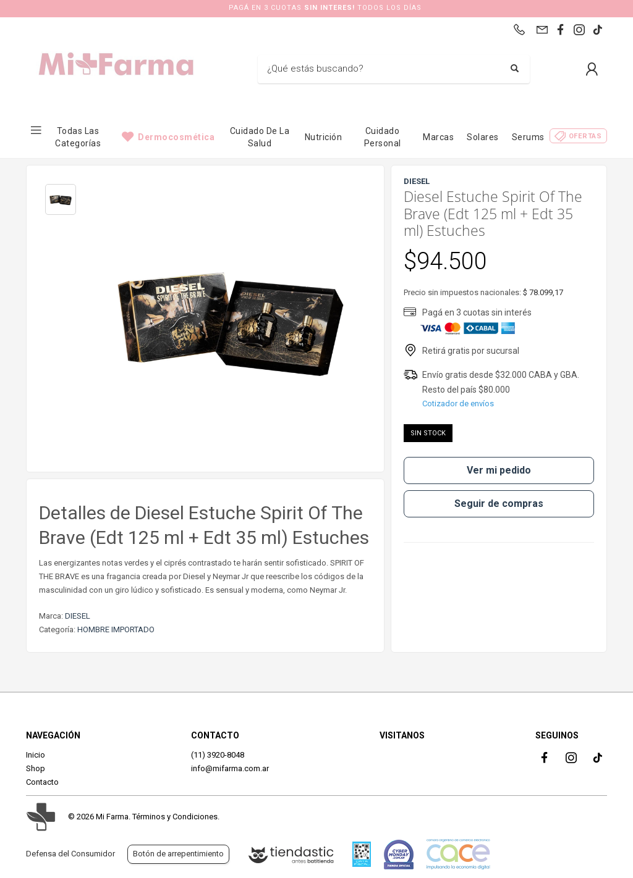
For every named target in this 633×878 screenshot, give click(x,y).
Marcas (438, 137)
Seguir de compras (498, 503)
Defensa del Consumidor (70, 853)
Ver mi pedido (499, 470)
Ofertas (585, 136)
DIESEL (77, 616)
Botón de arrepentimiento (178, 853)
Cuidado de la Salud (260, 137)
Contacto (42, 782)
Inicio (35, 754)
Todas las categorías (78, 137)
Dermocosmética (176, 137)
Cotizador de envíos (458, 403)
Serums (528, 137)
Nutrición (323, 137)
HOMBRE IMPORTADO (116, 629)
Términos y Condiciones (175, 816)
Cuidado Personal (382, 137)
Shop (35, 768)
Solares (483, 137)
